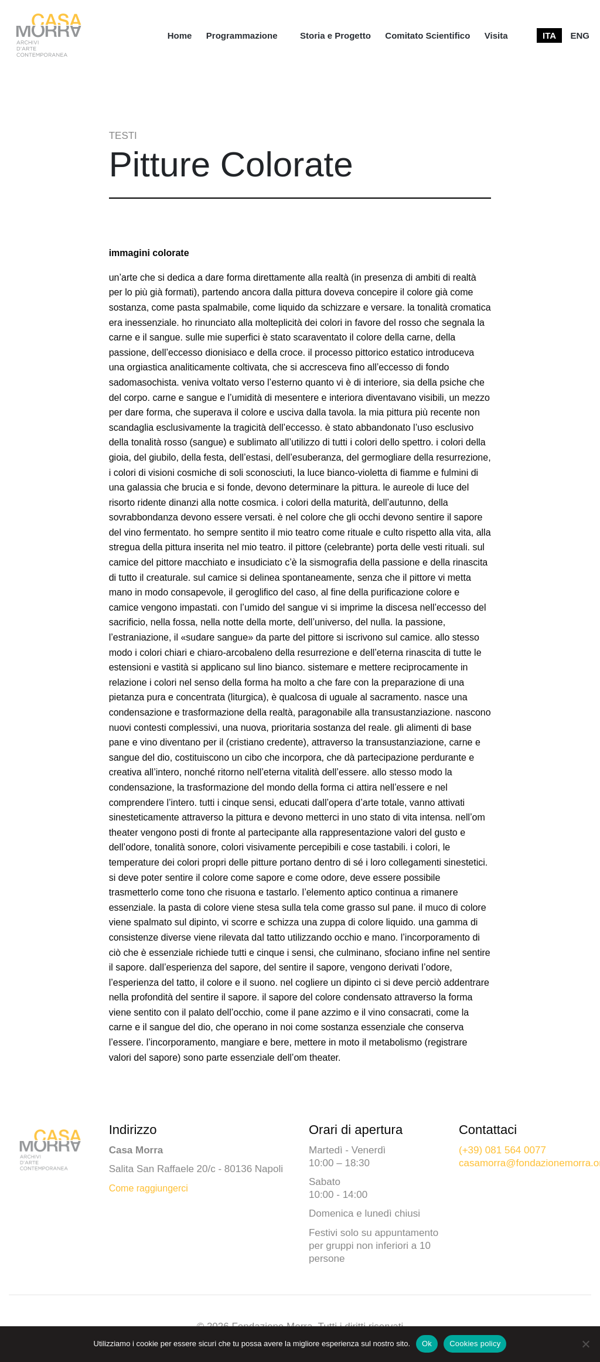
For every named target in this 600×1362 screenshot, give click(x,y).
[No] (585, 1344)
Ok (427, 1343)
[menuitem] (180, 35)
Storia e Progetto (335, 35)
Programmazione (242, 35)
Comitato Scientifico (427, 35)
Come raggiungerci (148, 1188)
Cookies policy (474, 1343)
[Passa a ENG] (579, 35)
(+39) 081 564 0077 (502, 1150)
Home (180, 35)
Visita (496, 35)
